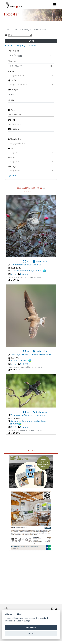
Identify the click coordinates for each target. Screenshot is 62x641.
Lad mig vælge (24, 621)
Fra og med (13, 51)
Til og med (13, 61)
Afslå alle (31, 634)
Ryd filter (12, 176)
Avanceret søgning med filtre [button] (20, 45)
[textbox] (31, 75)
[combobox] (31, 75)
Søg (31, 41)
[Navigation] (55, 4)
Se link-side (40, 261)
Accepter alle (31, 627)
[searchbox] (31, 114)
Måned (11, 71)
